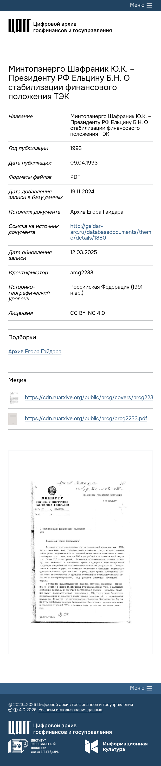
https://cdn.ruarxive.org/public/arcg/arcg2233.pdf (86, 418)
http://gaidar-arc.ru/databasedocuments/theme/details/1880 (110, 232)
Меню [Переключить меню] (141, 5)
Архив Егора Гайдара (34, 351)
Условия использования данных (70, 710)
